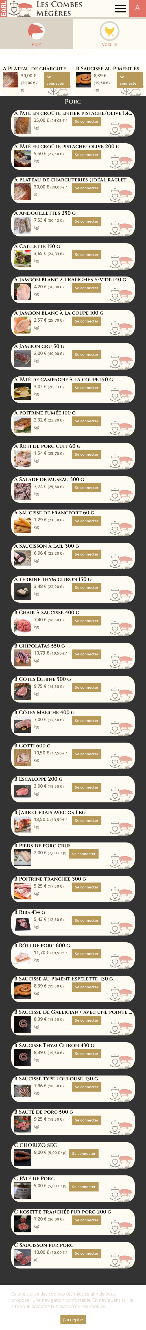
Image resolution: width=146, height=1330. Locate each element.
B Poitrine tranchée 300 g (50, 879)
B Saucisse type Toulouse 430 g (56, 1078)
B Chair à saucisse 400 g (46, 612)
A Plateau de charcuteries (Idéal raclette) (63, 68)
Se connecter (56, 80)
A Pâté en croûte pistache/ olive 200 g (66, 146)
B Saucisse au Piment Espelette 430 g (63, 978)
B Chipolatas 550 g (39, 645)
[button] (139, 78)
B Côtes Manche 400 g (44, 712)
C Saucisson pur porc (43, 1245)
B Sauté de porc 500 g (43, 1112)
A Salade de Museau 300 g (49, 479)
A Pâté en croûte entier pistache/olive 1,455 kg (78, 113)
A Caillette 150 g (37, 246)
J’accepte (73, 1319)
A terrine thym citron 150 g (52, 579)
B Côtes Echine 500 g (42, 679)
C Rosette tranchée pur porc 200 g (62, 1211)
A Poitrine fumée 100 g (45, 412)
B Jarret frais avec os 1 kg (50, 812)
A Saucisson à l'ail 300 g (46, 546)
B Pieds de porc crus (42, 845)
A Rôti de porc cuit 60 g (47, 446)
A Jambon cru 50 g (39, 346)
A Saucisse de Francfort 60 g (54, 512)
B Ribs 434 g (29, 912)
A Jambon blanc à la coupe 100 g (58, 313)
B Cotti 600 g (32, 745)
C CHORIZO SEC (35, 1145)
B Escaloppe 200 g (38, 779)
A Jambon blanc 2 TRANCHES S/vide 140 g (70, 279)
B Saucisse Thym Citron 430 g (54, 1045)
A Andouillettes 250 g (45, 213)
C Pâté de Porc (34, 1178)
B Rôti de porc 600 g (42, 945)
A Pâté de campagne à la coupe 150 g (63, 379)
